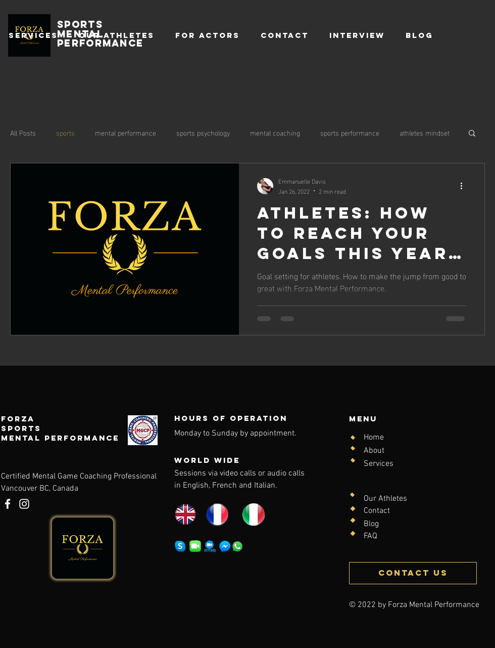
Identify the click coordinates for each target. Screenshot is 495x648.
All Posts (23, 132)
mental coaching (275, 132)
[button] (472, 133)
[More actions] (465, 186)
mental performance (125, 132)
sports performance (349, 132)
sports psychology (203, 132)
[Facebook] (7, 503)
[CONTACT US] (413, 573)
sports (65, 132)
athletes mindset (425, 132)
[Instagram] (24, 503)
